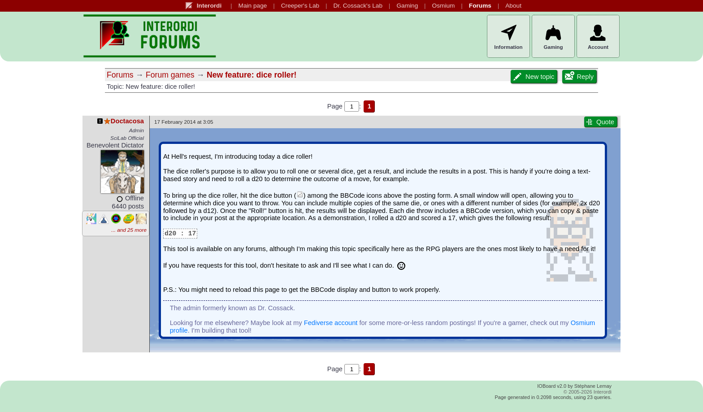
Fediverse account (331, 322)
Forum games (170, 74)
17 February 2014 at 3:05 (183, 122)
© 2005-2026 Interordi (588, 392)
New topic (533, 76)
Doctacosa (120, 121)
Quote (599, 121)
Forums (120, 74)
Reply (579, 76)
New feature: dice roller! (251, 74)
